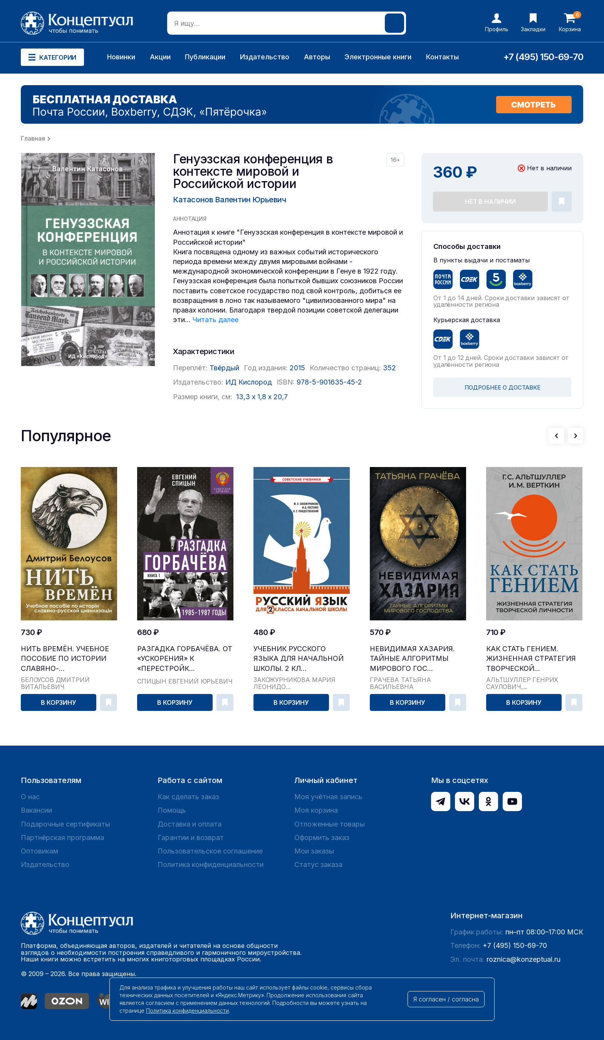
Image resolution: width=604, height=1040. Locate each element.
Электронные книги (377, 57)
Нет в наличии (490, 201)
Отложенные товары (329, 824)
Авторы (317, 57)
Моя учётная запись (328, 797)
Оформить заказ (321, 837)
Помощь (172, 810)
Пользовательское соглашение (210, 851)
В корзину (58, 702)
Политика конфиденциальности (210, 864)
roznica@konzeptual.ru (523, 959)
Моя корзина (316, 810)
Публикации (205, 57)
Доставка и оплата (189, 824)
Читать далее (215, 320)
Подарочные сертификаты (65, 824)
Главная (33, 138)
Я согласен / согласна (446, 999)
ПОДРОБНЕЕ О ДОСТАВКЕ (502, 387)
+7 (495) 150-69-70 (543, 56)
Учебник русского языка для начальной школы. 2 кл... (298, 658)
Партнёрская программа (62, 837)
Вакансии (36, 810)
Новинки (121, 57)
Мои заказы (314, 851)
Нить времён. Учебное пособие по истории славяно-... (65, 658)
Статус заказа (318, 864)
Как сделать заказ (188, 797)
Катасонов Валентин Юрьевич (229, 199)
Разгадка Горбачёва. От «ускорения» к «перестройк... (184, 658)
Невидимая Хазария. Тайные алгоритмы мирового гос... (412, 658)
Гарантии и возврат (191, 837)
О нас (30, 797)
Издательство (264, 57)
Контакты (442, 57)
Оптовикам (39, 851)
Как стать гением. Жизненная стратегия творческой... (531, 658)
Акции (160, 57)
